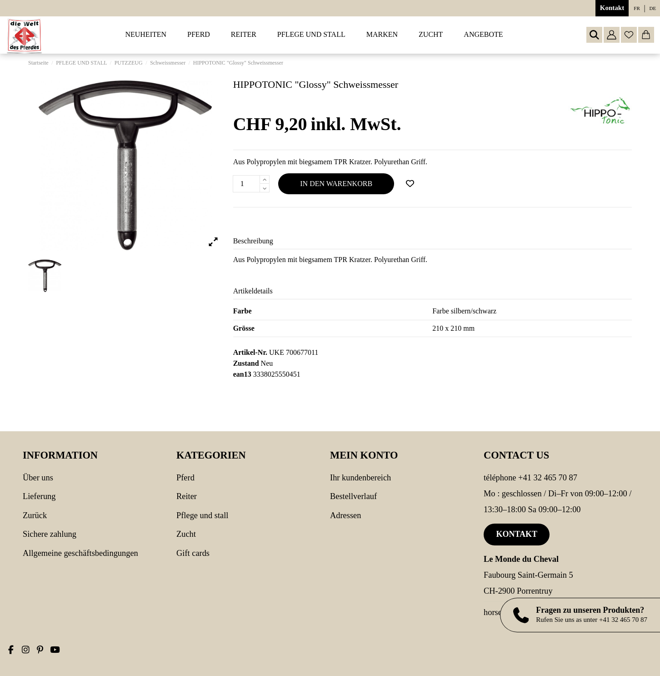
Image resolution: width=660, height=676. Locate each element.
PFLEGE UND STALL (202, 515)
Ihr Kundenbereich (360, 477)
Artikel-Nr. (250, 352)
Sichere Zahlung (49, 534)
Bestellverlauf (353, 496)
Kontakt (612, 7)
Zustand (246, 363)
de (653, 8)
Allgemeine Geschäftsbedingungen (80, 553)
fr (637, 8)
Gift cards (193, 553)
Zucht (186, 534)
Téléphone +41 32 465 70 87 (530, 477)
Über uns (38, 477)
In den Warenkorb (336, 183)
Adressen (345, 515)
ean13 (242, 374)
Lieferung (39, 496)
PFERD (185, 477)
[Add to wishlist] (410, 183)
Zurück (35, 515)
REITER (186, 496)
